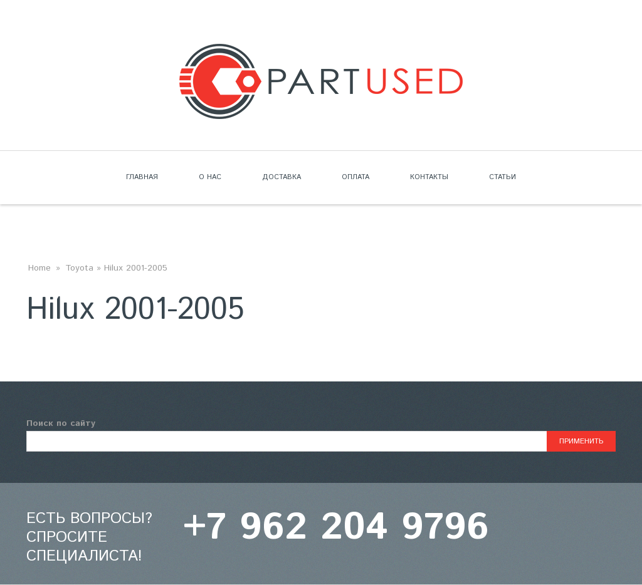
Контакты (429, 177)
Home (39, 268)
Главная (142, 177)
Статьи (502, 177)
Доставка (281, 177)
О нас (210, 177)
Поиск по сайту (60, 423)
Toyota (79, 268)
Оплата (355, 177)
